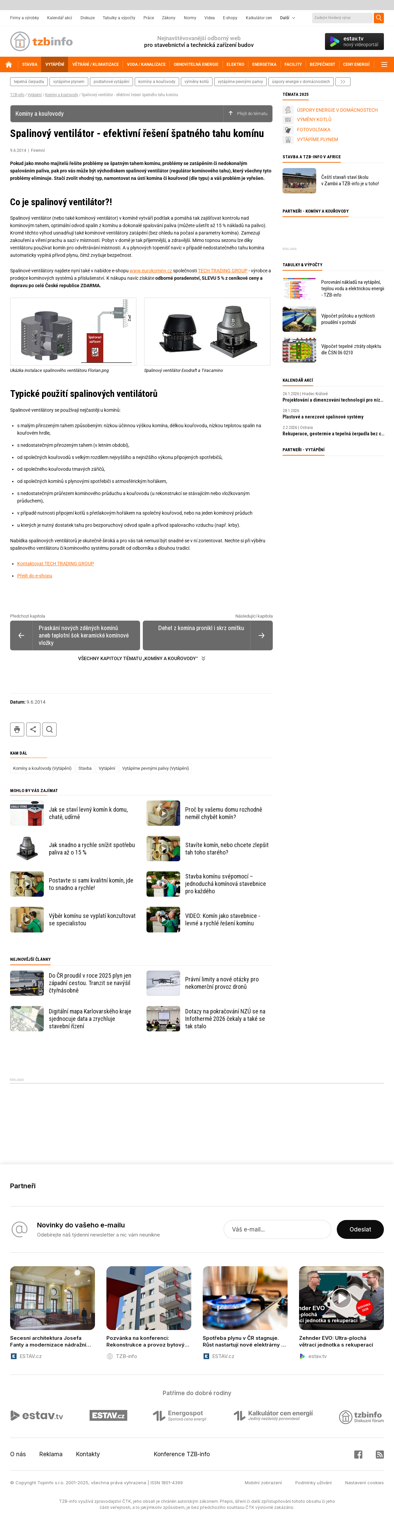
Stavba (85, 768)
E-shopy (230, 18)
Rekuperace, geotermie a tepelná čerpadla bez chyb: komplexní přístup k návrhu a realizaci (333, 433)
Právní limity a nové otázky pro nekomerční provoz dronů (222, 983)
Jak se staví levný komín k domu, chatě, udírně (88, 813)
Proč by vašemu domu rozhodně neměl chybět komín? (223, 813)
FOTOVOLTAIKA (313, 129)
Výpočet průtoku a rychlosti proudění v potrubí (348, 319)
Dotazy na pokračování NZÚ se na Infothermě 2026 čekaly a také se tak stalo (225, 1019)
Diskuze (87, 18)
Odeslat (360, 1229)
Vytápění (35, 94)
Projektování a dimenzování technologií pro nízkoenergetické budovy (333, 400)
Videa (209, 18)
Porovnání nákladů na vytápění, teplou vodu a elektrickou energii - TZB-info (352, 288)
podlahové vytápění (111, 81)
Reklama (51, 1454)
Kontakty (88, 1454)
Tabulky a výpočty (119, 18)
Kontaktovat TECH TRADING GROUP (55, 563)
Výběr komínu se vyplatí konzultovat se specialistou (92, 919)
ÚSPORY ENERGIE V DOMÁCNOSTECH (337, 110)
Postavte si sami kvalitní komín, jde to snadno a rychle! (91, 884)
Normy (190, 18)
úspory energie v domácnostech (301, 81)
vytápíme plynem (69, 81)
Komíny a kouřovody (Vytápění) (42, 768)
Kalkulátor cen (259, 18)
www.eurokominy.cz (151, 270)
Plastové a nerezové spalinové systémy (323, 416)
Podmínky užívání (313, 1482)
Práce (148, 18)
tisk (17, 729)
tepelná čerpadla (29, 81)
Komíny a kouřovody (61, 94)
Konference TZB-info (182, 1454)
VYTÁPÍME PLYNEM (317, 139)
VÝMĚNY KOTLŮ (314, 119)
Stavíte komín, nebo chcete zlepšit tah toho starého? (227, 848)
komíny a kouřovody (156, 81)
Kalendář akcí (59, 18)
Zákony (168, 18)
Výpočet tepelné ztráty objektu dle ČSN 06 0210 (351, 349)
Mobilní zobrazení (263, 1482)
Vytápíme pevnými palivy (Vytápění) (155, 768)
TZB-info (17, 94)
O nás (18, 1454)
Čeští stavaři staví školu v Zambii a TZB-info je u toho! (350, 180)
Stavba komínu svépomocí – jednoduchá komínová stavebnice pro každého (225, 884)
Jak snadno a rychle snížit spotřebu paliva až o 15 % (92, 848)
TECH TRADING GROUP (223, 270)
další (343, 81)
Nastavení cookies (364, 1482)
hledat (49, 729)
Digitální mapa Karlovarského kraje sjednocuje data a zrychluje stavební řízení (90, 1019)
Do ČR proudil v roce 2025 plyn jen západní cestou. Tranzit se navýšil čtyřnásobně (90, 983)
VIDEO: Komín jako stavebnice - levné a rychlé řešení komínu (222, 919)
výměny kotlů (197, 81)
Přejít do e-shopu (34, 575)
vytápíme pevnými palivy (240, 81)
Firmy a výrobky (24, 18)
